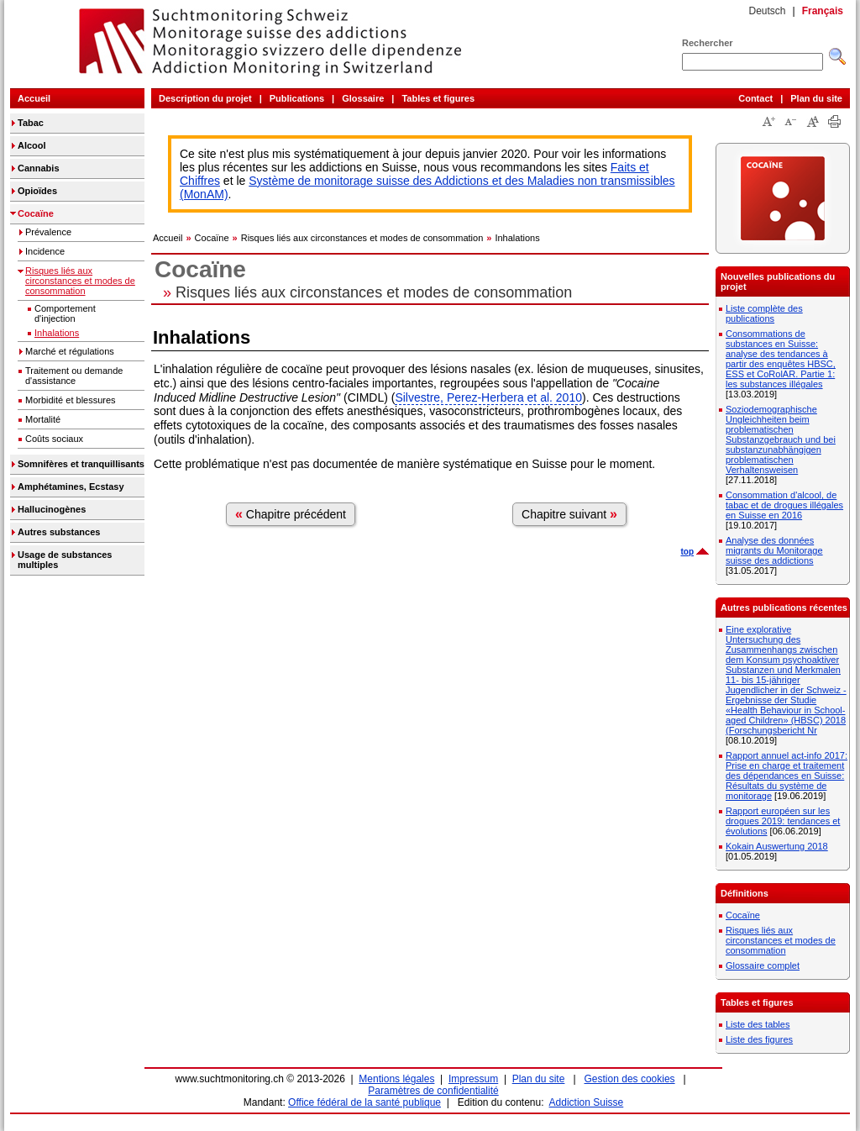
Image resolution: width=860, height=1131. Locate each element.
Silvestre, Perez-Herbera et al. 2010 (488, 397)
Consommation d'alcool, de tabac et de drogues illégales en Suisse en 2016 (784, 505)
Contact (755, 98)
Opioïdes (37, 191)
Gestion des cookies (630, 1079)
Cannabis (39, 168)
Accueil (34, 98)
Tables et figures (438, 98)
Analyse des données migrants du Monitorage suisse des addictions (774, 550)
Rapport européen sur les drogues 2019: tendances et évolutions (783, 821)
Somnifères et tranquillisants (81, 464)
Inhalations (56, 333)
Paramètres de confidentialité (433, 1091)
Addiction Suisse (586, 1102)
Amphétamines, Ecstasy (71, 486)
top (687, 551)
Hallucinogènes (52, 509)
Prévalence (48, 232)
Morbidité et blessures (70, 400)
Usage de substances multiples (65, 560)
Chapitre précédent (290, 514)
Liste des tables (757, 1024)
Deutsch (766, 11)
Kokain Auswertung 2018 (777, 846)
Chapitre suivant (569, 514)
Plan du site (816, 98)
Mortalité (42, 419)
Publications (297, 98)
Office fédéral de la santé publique (364, 1102)
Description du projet (205, 98)
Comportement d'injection (65, 313)
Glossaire (363, 98)
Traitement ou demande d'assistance (74, 376)
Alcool (32, 145)
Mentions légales (396, 1079)
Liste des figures (759, 1039)
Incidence (45, 251)
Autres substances (59, 532)
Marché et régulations (69, 351)
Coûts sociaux (54, 439)
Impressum (473, 1079)
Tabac (31, 123)
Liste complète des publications (764, 313)
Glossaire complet (763, 965)
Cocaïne (36, 213)
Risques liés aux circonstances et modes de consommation (80, 281)
